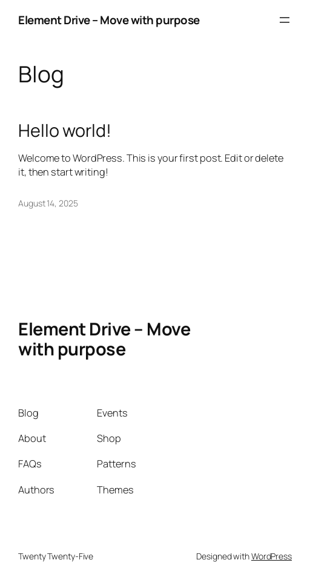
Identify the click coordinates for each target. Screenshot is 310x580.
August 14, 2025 (48, 203)
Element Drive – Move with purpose (109, 20)
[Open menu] (284, 20)
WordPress (271, 556)
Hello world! (64, 130)
